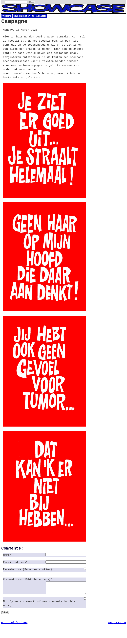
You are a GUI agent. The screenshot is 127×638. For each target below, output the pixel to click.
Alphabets (41, 16)
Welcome (6, 16)
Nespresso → (117, 625)
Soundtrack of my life (24, 16)
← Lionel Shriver (14, 625)
